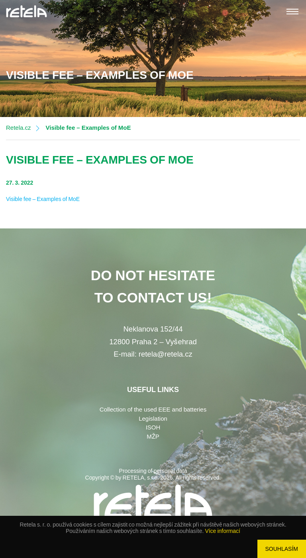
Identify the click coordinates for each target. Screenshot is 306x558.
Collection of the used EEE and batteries (153, 409)
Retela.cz (18, 127)
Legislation (153, 418)
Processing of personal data (153, 471)
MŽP (153, 436)
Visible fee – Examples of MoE (43, 199)
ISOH (153, 427)
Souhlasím (281, 549)
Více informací (222, 531)
